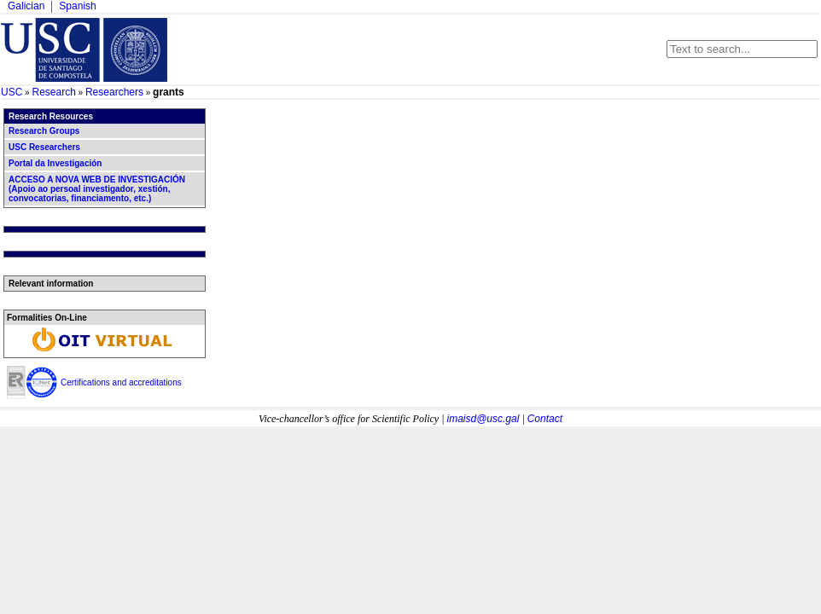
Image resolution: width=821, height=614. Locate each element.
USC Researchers (44, 147)
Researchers (114, 92)
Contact (544, 419)
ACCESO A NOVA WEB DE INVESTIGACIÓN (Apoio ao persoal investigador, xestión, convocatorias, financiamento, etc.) (97, 189)
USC (11, 92)
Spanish (77, 6)
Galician (26, 6)
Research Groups (44, 131)
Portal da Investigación (55, 163)
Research (53, 92)
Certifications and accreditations (121, 382)
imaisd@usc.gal (483, 419)
